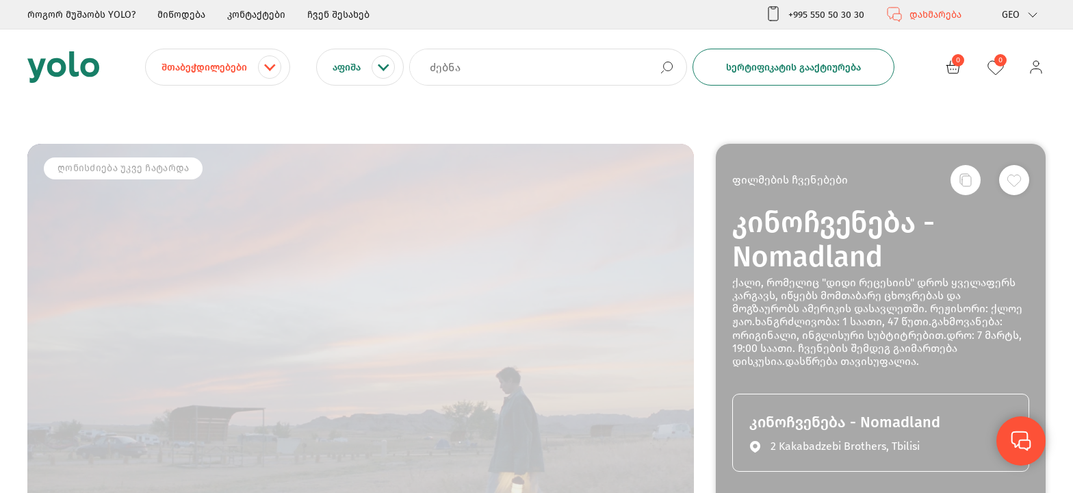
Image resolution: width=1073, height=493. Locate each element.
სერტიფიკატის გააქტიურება (793, 67)
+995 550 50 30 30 (814, 14)
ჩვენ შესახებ (338, 15)
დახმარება (923, 14)
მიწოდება (181, 15)
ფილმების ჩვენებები (790, 179)
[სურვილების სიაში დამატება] (1014, 180)
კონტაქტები (256, 15)
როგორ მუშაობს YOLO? (81, 15)
